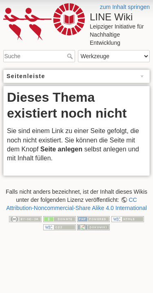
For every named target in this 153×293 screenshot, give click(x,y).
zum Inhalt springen (125, 7)
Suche (71, 56)
